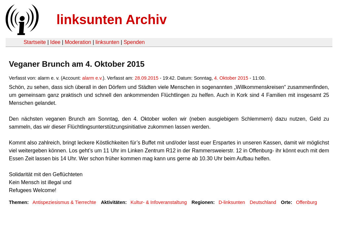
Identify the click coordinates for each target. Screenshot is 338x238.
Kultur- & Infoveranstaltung (159, 202)
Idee (55, 42)
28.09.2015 (146, 78)
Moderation (78, 42)
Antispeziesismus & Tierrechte (64, 202)
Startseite (34, 42)
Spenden (134, 42)
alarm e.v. (92, 78)
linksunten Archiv (111, 19)
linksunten (107, 42)
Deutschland (263, 202)
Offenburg (306, 202)
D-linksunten (232, 202)
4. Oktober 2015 (231, 78)
